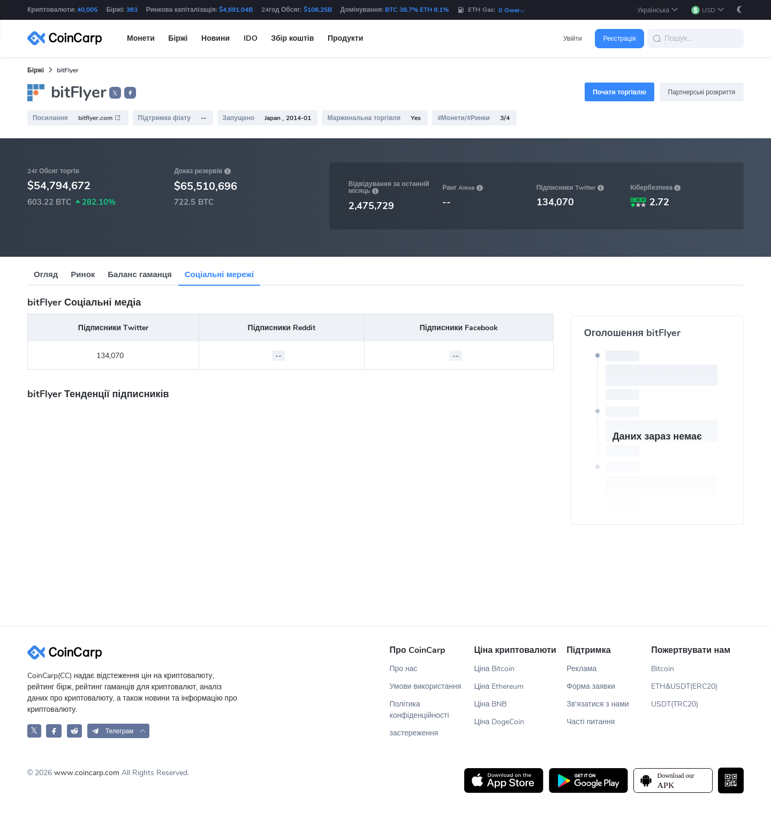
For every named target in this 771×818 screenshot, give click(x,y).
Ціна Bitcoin (494, 669)
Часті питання (590, 722)
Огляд (46, 274)
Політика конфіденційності (419, 709)
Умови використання (426, 686)
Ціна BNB (490, 704)
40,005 (87, 9)
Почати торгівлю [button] (619, 92)
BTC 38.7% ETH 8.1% (417, 9)
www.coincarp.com (86, 773)
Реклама (581, 669)
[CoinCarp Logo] (67, 38)
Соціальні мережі (219, 274)
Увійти (572, 38)
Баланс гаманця (139, 274)
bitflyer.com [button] (99, 118)
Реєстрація (619, 38)
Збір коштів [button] (292, 38)
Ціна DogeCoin (499, 722)
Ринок (83, 274)
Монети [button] (141, 38)
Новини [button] (215, 38)
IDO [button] (251, 38)
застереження (414, 733)
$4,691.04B (236, 9)
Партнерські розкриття (702, 92)
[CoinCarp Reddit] (74, 731)
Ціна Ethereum (499, 686)
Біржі (35, 70)
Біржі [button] (177, 38)
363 (132, 9)
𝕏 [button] (115, 93)
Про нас (404, 669)
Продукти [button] (345, 38)
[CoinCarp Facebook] (54, 731)
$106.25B (318, 9)
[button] (657, 10)
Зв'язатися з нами (597, 704)
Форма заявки (590, 686)
